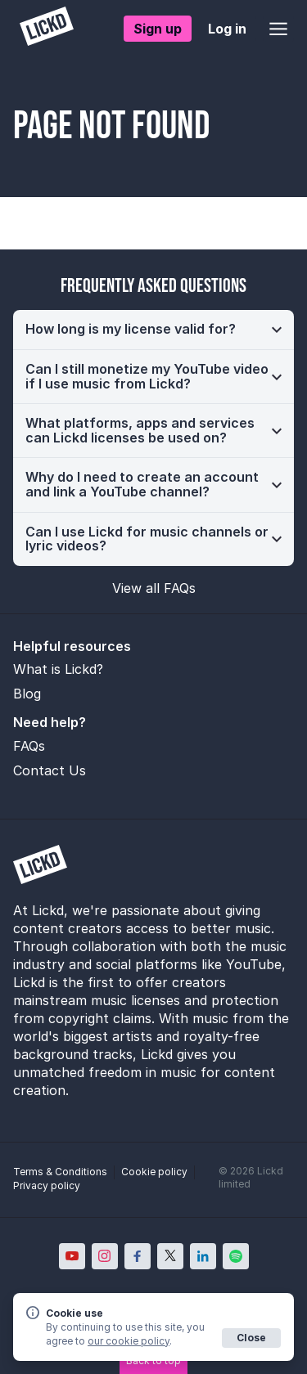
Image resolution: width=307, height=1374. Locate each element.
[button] (153, 329)
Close (251, 1337)
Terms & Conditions (60, 1171)
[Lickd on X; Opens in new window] (170, 1256)
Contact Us (49, 770)
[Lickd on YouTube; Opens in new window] (72, 1256)
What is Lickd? (58, 669)
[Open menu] (278, 29)
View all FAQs (154, 588)
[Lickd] (46, 28)
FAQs (29, 746)
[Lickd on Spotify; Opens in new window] (236, 1256)
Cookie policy (154, 1171)
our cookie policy (128, 1341)
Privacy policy (46, 1185)
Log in (227, 28)
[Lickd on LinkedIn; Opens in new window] (203, 1256)
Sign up (157, 28)
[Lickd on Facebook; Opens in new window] (137, 1256)
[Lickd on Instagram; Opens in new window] (105, 1256)
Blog (27, 693)
